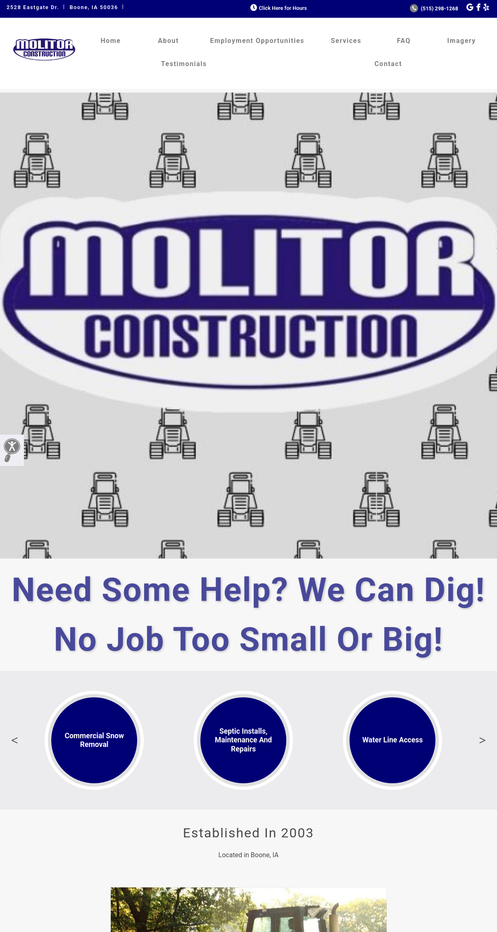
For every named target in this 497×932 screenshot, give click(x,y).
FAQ (404, 41)
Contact (388, 64)
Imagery (461, 41)
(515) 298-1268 (434, 8)
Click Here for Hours (278, 8)
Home (110, 41)
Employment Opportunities (257, 41)
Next (482, 740)
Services (346, 41)
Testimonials (184, 64)
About (168, 41)
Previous (14, 740)
